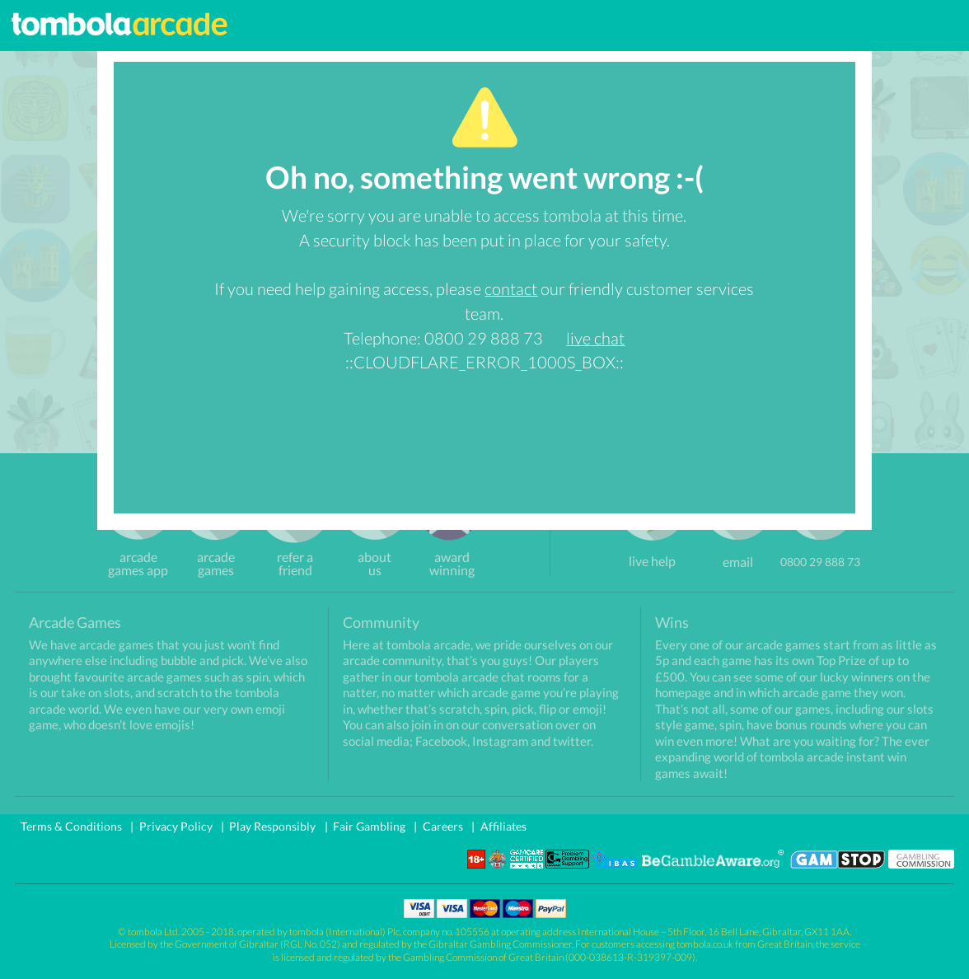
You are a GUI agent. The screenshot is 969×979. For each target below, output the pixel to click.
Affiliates (503, 826)
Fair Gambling (369, 826)
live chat (595, 338)
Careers (443, 826)
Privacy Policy (176, 826)
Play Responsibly (272, 826)
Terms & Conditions (71, 826)
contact (511, 288)
